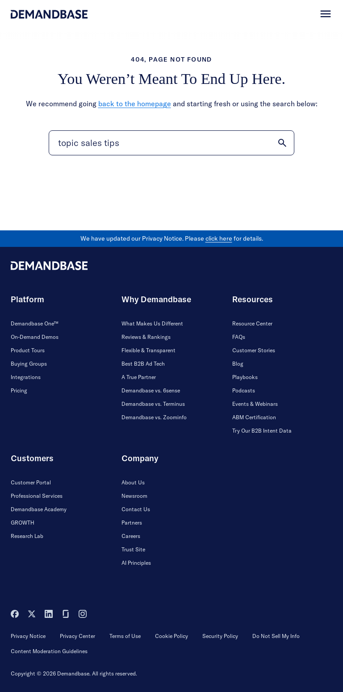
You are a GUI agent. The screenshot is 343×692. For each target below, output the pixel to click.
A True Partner (138, 377)
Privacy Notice (28, 636)
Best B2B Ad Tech (143, 363)
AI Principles (136, 562)
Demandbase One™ (35, 323)
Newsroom (134, 495)
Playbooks (245, 377)
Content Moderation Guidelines (49, 651)
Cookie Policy (171, 636)
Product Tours (28, 350)
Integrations (26, 377)
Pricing (19, 390)
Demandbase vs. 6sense (150, 390)
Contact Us (135, 509)
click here (218, 238)
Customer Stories (253, 350)
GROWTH (22, 522)
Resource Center (252, 323)
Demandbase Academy (39, 509)
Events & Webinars (255, 403)
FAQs (238, 336)
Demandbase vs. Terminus (153, 403)
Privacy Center (77, 636)
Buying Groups (29, 363)
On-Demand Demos (35, 336)
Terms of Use (125, 636)
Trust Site (133, 549)
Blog (237, 363)
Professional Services (37, 495)
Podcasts (243, 390)
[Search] (171, 142)
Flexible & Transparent (148, 350)
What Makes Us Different (152, 323)
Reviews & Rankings (146, 336)
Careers (130, 536)
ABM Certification (254, 417)
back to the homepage (134, 103)
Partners (131, 522)
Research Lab (27, 536)
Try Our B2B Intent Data (262, 430)
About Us (133, 482)
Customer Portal (31, 482)
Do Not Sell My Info (276, 636)
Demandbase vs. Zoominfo (154, 417)
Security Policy (220, 636)
